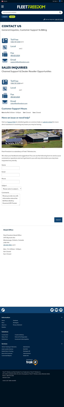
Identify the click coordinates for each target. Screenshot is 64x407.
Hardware (15, 320)
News (3, 322)
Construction (5, 334)
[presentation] (16, 209)
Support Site (11, 122)
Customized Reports (7, 355)
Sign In (12, 16)
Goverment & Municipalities (22, 339)
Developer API (26, 351)
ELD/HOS (25, 349)
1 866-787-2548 (59, 19)
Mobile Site (26, 355)
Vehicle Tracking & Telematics (9, 346)
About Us (4, 325)
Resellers (4, 327)
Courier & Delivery (19, 334)
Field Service (5, 339)
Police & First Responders (21, 337)
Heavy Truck (5, 337)
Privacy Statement (17, 325)
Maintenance (26, 346)
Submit (58, 220)
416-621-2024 (15, 55)
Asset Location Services (7, 349)
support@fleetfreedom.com (20, 62)
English (4, 1)
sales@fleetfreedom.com (19, 103)
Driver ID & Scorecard (7, 353)
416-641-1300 (15, 48)
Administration (27, 353)
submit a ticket (47, 122)
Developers (15, 322)
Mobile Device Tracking (7, 351)
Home (3, 320)
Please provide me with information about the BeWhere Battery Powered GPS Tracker (11, 199)
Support (5, 16)
